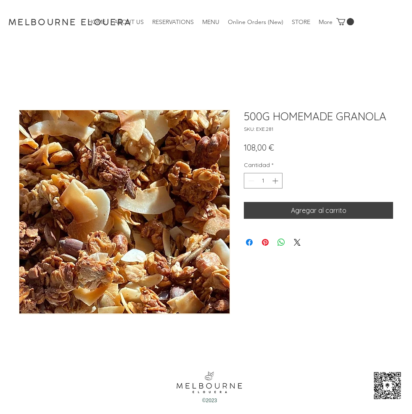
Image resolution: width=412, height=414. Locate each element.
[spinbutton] (263, 180)
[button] (345, 21)
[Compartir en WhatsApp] (281, 242)
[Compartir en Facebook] (249, 242)
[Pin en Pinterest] (265, 242)
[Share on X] (297, 242)
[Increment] (276, 180)
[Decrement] (250, 180)
